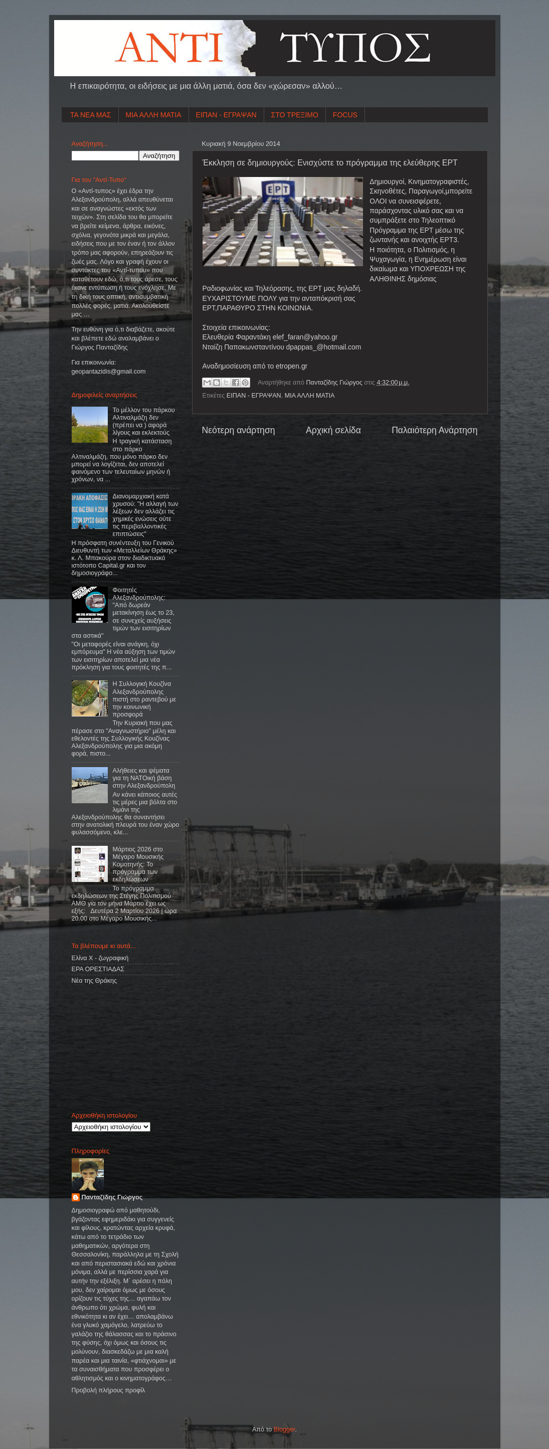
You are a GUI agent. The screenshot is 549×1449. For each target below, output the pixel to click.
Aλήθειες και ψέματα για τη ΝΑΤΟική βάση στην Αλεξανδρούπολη (144, 778)
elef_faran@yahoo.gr (305, 337)
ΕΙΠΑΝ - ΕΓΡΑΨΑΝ (226, 115)
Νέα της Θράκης (94, 980)
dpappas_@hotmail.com (323, 347)
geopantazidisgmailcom (109, 371)
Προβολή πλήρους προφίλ (108, 1390)
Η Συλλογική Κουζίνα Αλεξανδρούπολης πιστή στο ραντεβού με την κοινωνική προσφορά (144, 698)
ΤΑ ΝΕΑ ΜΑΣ (90, 115)
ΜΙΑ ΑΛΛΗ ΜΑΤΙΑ (153, 115)
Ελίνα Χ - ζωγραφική (100, 958)
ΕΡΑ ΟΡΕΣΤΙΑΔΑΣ (98, 969)
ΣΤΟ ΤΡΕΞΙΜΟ (294, 115)
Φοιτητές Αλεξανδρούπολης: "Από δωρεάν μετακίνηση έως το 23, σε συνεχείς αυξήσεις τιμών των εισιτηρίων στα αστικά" (123, 613)
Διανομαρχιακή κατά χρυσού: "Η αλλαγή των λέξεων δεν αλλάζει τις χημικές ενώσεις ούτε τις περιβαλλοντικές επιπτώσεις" (145, 515)
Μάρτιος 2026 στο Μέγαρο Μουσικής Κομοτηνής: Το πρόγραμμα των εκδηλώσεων (138, 864)
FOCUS (345, 115)
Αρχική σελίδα (333, 430)
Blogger (284, 1429)
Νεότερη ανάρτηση (238, 430)
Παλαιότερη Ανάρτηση (434, 430)
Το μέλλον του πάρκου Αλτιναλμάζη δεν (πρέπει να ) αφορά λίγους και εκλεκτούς (144, 421)
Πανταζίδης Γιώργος (335, 382)
